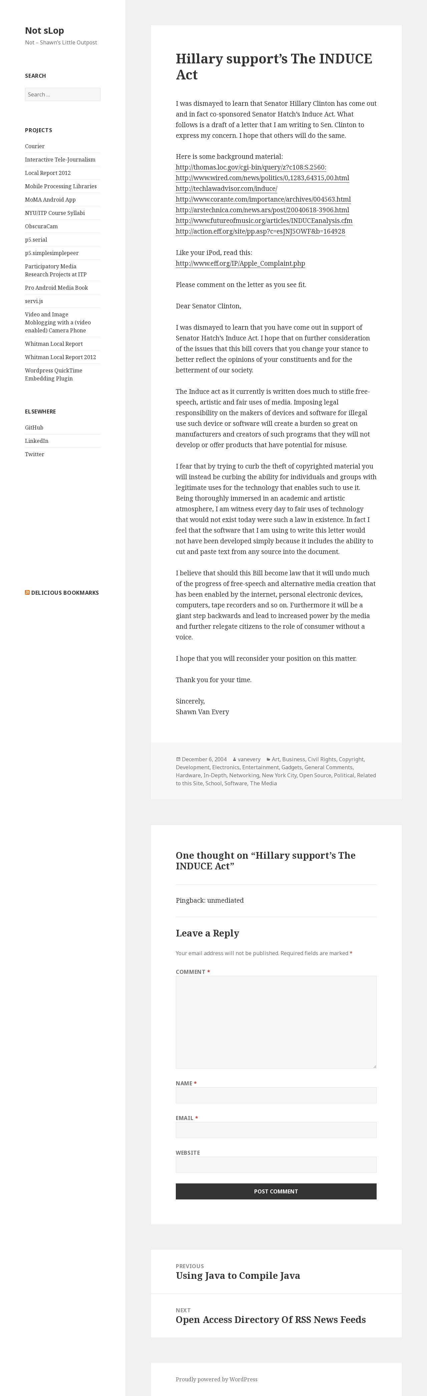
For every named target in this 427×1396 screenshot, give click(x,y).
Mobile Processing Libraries (61, 186)
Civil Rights (322, 759)
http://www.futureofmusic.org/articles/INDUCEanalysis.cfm (264, 220)
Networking (244, 775)
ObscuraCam (41, 226)
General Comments (329, 767)
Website (188, 1152)
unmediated (225, 900)
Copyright (351, 759)
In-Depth (215, 775)
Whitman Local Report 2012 (60, 357)
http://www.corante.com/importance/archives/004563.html (263, 199)
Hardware (188, 775)
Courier (35, 146)
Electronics (226, 767)
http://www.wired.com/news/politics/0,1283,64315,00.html (262, 178)
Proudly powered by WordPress (217, 1379)
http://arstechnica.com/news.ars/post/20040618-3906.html (262, 210)
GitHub (34, 427)
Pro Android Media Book (56, 287)
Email (187, 1118)
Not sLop (44, 30)
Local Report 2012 (48, 173)
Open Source (315, 775)
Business (293, 759)
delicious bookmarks (65, 592)
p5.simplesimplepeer (52, 253)
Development (192, 767)
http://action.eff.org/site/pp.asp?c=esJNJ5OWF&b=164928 (260, 231)
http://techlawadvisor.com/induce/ (226, 188)
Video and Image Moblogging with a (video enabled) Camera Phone (58, 322)
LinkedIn (36, 441)
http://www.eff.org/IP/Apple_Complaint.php (240, 263)
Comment (193, 971)
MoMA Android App (50, 199)
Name (186, 1083)
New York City (279, 775)
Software (236, 783)
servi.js (34, 301)
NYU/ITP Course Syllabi (55, 213)
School (213, 783)
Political (344, 775)
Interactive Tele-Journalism (60, 159)
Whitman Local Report (54, 343)
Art (276, 759)
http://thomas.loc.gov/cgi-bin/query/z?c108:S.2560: (251, 167)
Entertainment (260, 767)
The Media (263, 783)
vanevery (249, 759)
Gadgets (292, 767)
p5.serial (36, 239)
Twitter (34, 454)
